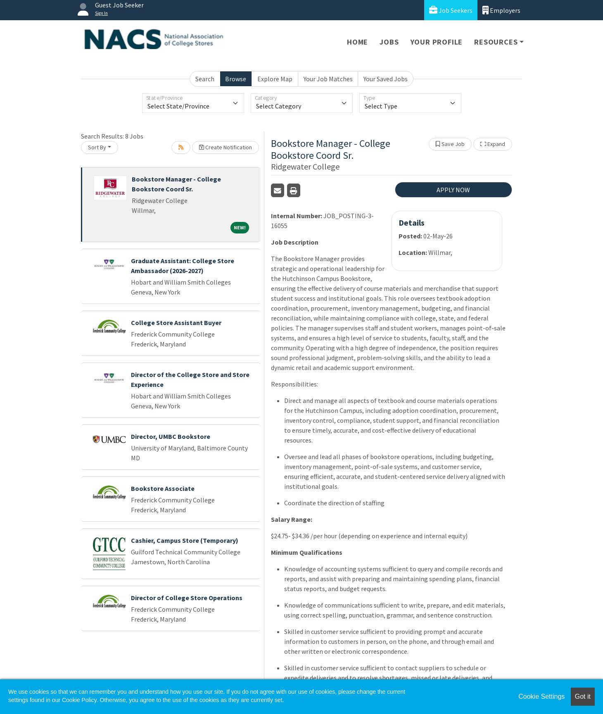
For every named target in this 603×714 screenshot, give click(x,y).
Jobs (389, 42)
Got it (583, 696)
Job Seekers (450, 10)
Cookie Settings (541, 696)
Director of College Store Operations (186, 598)
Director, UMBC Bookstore (170, 436)
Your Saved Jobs (385, 79)
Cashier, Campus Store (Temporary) (184, 540)
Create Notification (225, 147)
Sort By (97, 147)
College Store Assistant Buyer (176, 322)
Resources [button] (496, 42)
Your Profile (437, 42)
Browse (235, 79)
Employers (501, 10)
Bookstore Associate (163, 488)
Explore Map (274, 79)
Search (204, 79)
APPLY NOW (453, 190)
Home (357, 42)
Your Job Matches (328, 79)
